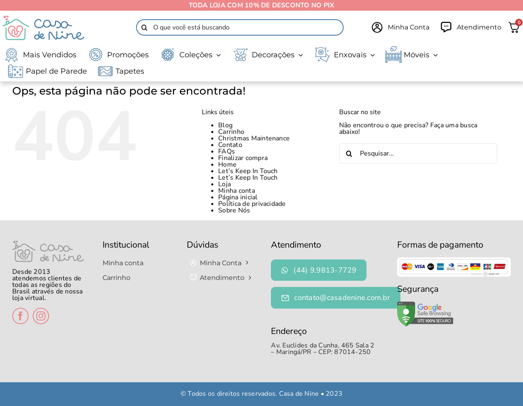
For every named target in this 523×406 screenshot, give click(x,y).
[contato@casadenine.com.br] (335, 298)
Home (227, 164)
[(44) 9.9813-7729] (318, 270)
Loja (224, 184)
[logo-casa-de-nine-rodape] (48, 243)
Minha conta (236, 190)
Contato (230, 144)
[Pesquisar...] (418, 153)
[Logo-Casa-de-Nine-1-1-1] (43, 18)
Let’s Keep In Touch (248, 171)
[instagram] (41, 316)
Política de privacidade (252, 203)
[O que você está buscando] (240, 27)
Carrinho (231, 131)
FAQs (226, 151)
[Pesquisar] (144, 27)
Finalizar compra (243, 157)
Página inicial (237, 197)
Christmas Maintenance (254, 138)
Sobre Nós (234, 210)
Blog (225, 125)
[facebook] (20, 316)
